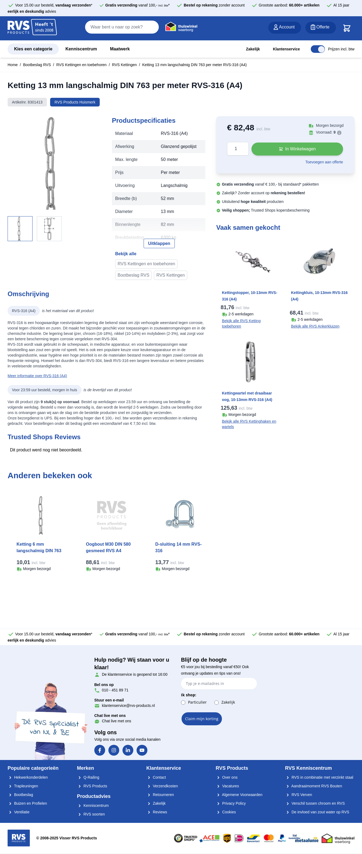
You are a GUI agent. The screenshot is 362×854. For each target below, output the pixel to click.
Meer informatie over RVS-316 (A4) (37, 376)
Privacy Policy (231, 803)
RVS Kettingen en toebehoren (81, 65)
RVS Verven (298, 794)
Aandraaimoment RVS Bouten (313, 786)
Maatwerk (120, 49)
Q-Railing (88, 777)
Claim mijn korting (201, 718)
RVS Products (92, 786)
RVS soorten (91, 814)
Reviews (156, 812)
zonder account (214, 5)
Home (13, 65)
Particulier (197, 702)
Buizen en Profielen (27, 803)
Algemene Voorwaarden (239, 794)
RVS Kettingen (124, 65)
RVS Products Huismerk (74, 102)
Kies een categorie (33, 49)
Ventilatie (19, 812)
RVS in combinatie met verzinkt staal (319, 777)
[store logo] (32, 28)
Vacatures (227, 786)
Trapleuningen (23, 786)
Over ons (227, 777)
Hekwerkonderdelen (28, 777)
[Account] (284, 28)
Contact (156, 777)
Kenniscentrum (81, 49)
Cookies (226, 812)
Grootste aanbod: (289, 5)
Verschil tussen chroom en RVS (315, 803)
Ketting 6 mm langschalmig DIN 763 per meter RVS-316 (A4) (41, 550)
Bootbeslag (20, 794)
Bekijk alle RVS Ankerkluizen (315, 326)
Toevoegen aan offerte (324, 162)
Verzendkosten (162, 786)
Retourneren (160, 794)
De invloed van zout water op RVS (317, 812)
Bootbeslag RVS (37, 65)
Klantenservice (286, 49)
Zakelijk (253, 49)
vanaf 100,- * (137, 5)
